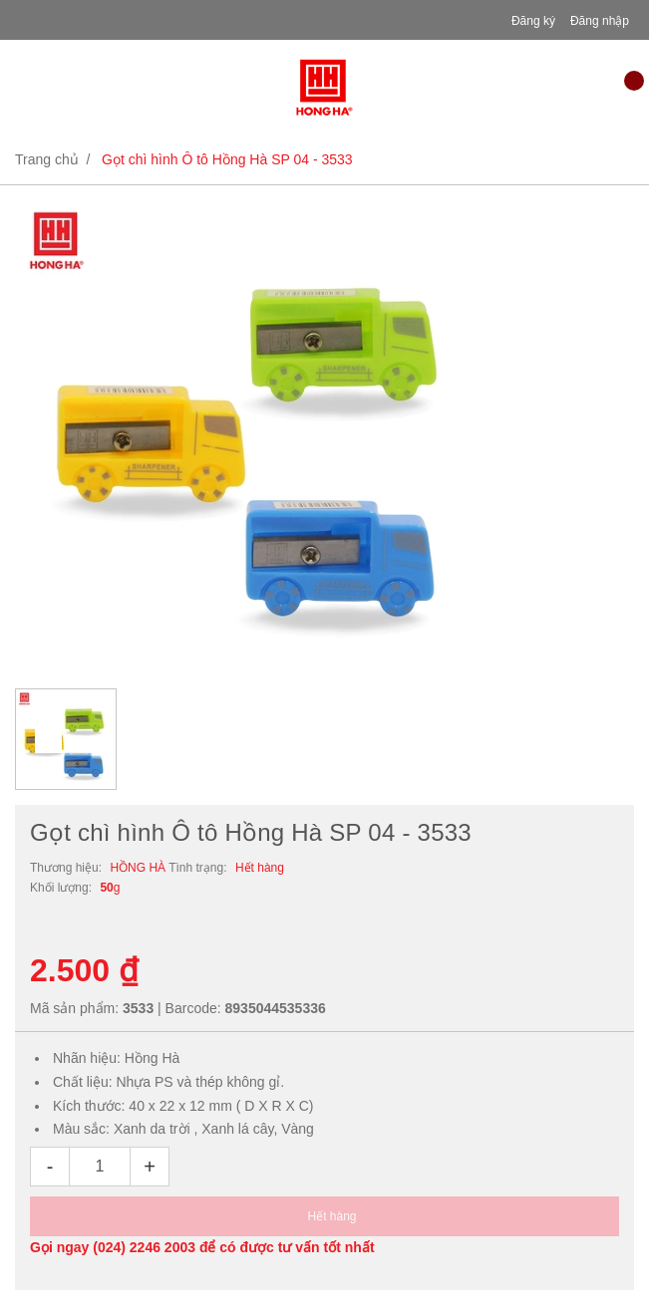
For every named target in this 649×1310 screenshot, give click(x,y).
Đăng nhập (599, 21)
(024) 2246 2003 (144, 1247)
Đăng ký (533, 21)
